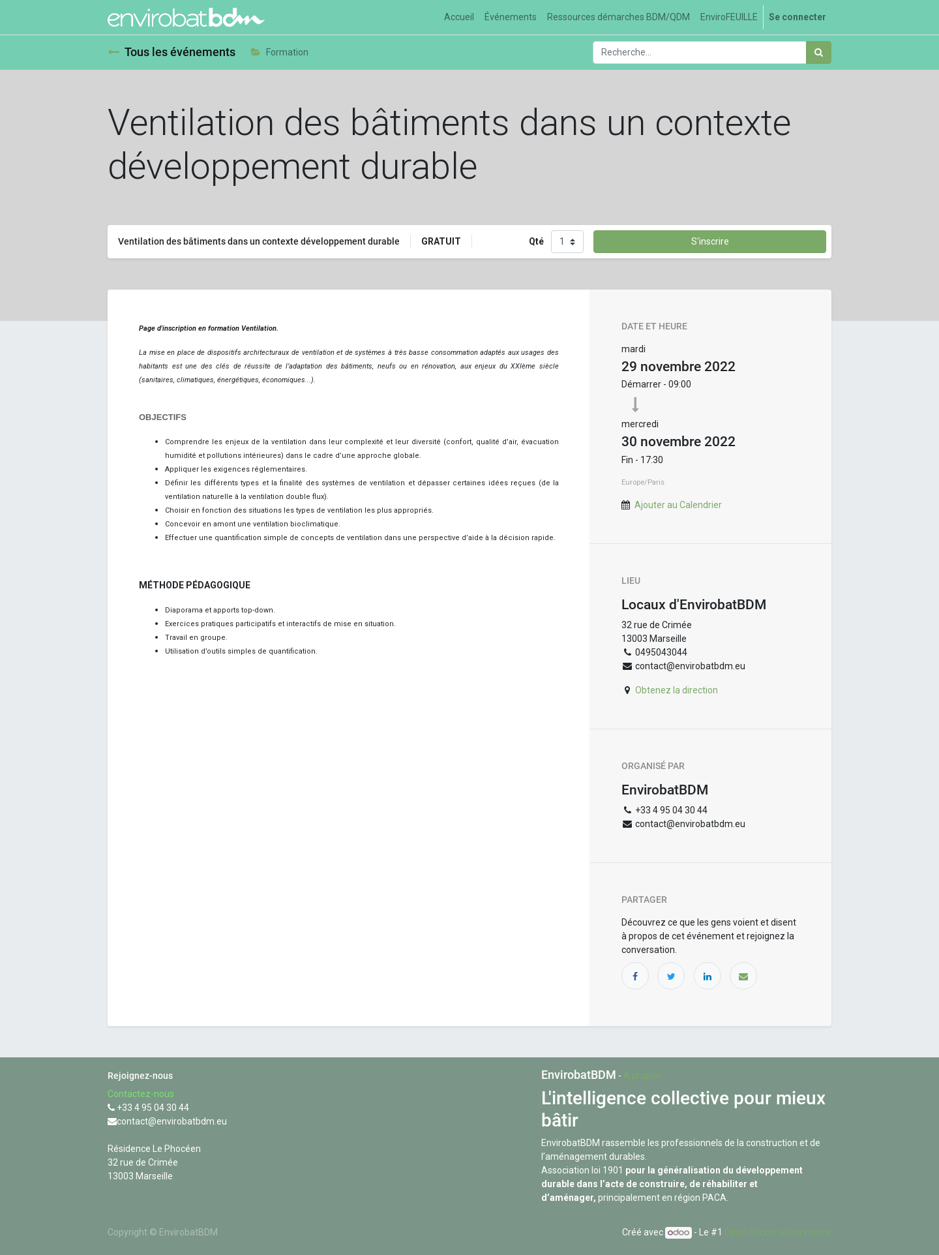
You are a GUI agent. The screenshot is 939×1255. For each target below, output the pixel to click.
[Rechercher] (818, 52)
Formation (279, 52)
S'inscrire (710, 241)
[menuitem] (459, 17)
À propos (642, 1075)
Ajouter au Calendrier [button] (678, 505)
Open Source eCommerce (777, 1232)
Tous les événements (171, 52)
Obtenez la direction (676, 690)
